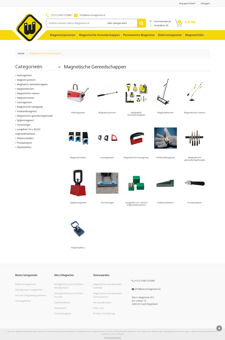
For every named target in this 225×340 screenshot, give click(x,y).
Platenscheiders (25, 138)
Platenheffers (24, 147)
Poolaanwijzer (24, 142)
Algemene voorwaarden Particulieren (107, 295)
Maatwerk (60, 308)
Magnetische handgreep (30, 106)
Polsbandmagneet (27, 111)
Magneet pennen (26, 79)
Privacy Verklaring (104, 313)
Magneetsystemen (62, 35)
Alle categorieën (117, 23)
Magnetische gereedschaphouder (35, 115)
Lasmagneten (24, 102)
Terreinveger (23, 124)
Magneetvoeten (25, 97)
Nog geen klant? (187, 3)
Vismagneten (23, 300)
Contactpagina (62, 313)
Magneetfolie (194, 35)
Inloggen (205, 3)
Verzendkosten (102, 302)
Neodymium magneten (28, 289)
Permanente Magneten (139, 35)
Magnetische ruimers (28, 93)
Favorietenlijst (160, 21)
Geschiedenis (62, 302)
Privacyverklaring (112, 337)
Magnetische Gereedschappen (99, 35)
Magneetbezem (25, 88)
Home (21, 53)
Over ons (98, 308)
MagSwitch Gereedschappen (32, 84)
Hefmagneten (24, 75)
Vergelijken (158, 25)
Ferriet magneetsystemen (30, 295)
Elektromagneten (170, 35)
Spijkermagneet (25, 120)
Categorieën (28, 66)
